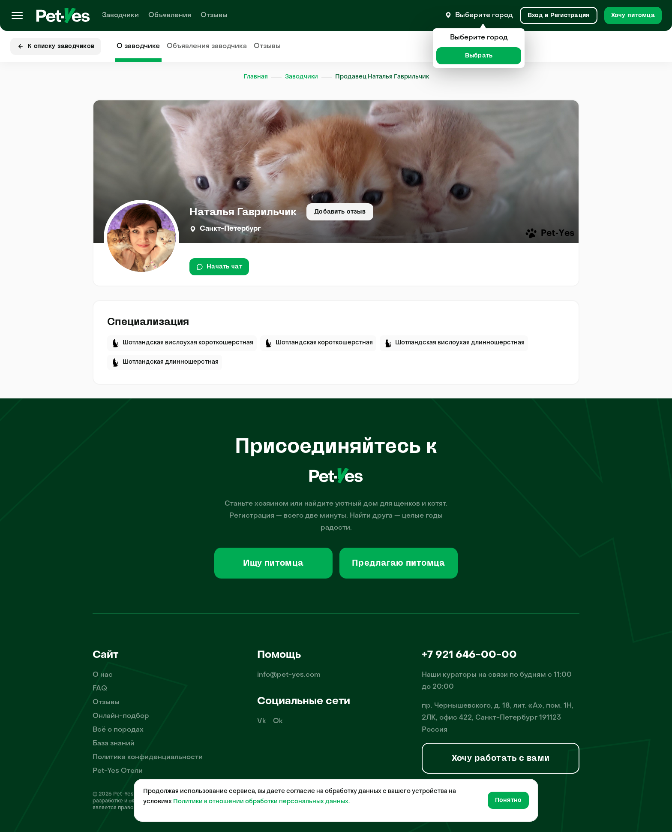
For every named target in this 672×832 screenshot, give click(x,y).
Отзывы (214, 15)
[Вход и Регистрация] (558, 15)
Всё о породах (118, 729)
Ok (278, 721)
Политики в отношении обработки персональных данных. (261, 802)
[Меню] (17, 15)
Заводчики (120, 15)
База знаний (114, 743)
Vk (261, 721)
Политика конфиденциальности (148, 757)
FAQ (100, 688)
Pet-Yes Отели (118, 771)
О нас (103, 675)
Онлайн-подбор (121, 716)
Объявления (169, 15)
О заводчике (138, 46)
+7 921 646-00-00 (469, 655)
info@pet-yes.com (289, 675)
